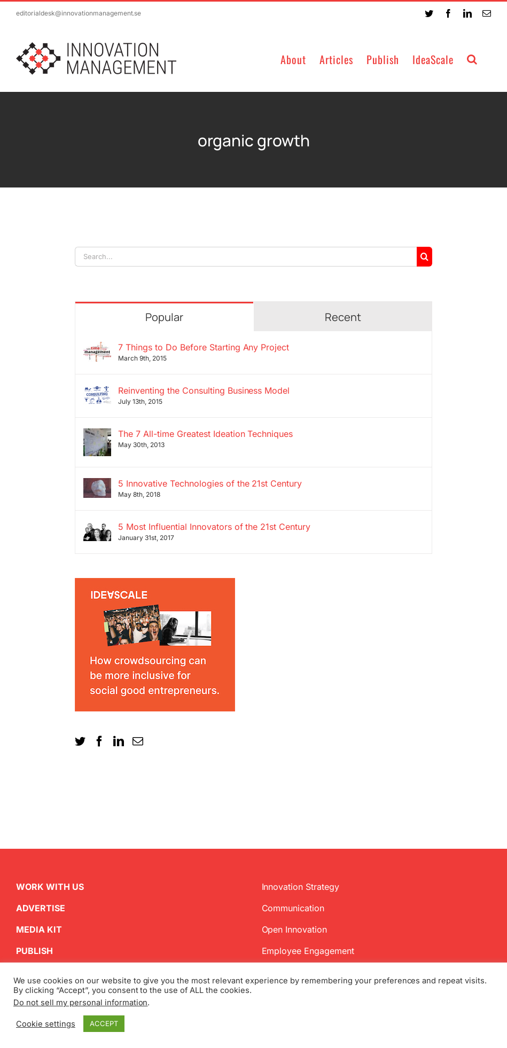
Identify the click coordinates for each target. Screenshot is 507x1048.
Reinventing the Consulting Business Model (204, 390)
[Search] (424, 257)
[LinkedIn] (118, 741)
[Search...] (246, 257)
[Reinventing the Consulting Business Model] (97, 391)
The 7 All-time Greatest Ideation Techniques (205, 433)
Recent (343, 317)
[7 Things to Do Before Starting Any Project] (97, 348)
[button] (472, 58)
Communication (293, 908)
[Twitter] (80, 741)
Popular (164, 317)
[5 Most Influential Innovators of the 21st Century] (97, 527)
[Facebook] (99, 741)
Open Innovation (294, 929)
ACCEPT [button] (104, 1023)
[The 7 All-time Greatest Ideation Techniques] (97, 434)
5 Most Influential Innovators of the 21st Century (214, 526)
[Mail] (137, 741)
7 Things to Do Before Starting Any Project (203, 347)
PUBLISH (34, 950)
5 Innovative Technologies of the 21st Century (210, 483)
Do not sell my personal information (80, 1002)
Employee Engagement (308, 950)
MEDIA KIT (39, 929)
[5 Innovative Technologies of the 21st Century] (97, 484)
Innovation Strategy (301, 886)
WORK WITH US (50, 886)
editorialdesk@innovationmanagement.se (78, 13)
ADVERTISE (40, 908)
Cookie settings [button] (45, 1024)
